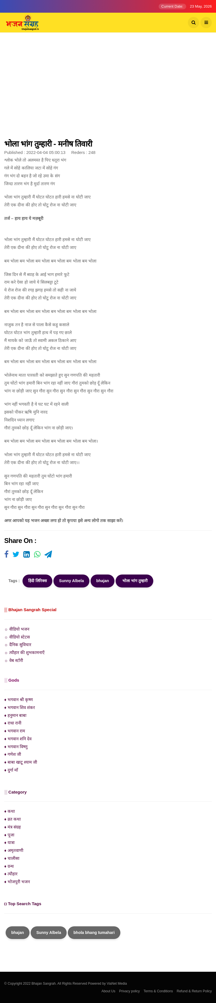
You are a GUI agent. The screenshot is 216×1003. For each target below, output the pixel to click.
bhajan (102, 580)
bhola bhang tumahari (93, 932)
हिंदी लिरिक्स (37, 580)
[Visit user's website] (6, 555)
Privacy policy (129, 991)
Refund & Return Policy (194, 991)
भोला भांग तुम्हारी (134, 580)
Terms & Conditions (158, 991)
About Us (108, 991)
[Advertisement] (108, 88)
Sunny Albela (71, 580)
